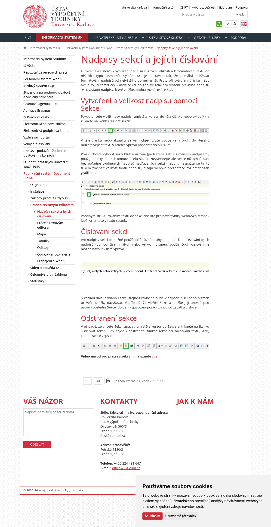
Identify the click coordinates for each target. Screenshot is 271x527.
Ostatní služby (207, 37)
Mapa (41, 234)
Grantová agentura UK (40, 104)
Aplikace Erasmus (37, 110)
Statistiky (37, 281)
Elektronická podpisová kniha (45, 130)
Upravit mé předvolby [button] (180, 516)
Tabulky (43, 241)
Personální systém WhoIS (42, 79)
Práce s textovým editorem (134, 48)
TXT (97, 381)
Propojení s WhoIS (51, 261)
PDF (87, 381)
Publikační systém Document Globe (88, 48)
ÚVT (28, 37)
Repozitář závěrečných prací (45, 72)
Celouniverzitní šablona (48, 274)
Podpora (242, 7)
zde (154, 356)
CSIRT (184, 7)
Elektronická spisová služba (44, 124)
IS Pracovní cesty (36, 117)
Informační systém (163, 7)
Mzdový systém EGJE (39, 85)
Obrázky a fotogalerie (53, 254)
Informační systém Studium (44, 59)
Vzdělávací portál (36, 137)
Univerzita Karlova (134, 7)
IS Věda (29, 65)
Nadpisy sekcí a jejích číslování (54, 213)
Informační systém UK (62, 37)
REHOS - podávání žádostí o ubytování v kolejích (44, 152)
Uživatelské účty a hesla (115, 37)
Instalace (37, 191)
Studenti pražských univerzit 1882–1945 (45, 164)
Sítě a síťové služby (166, 37)
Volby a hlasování (36, 144)
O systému (38, 184)
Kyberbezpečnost (203, 7)
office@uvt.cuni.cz (126, 468)
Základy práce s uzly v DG (50, 198)
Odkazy (43, 247)
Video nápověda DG (45, 267)
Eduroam (225, 7)
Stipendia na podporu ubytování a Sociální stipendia (48, 94)
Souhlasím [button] (152, 516)
